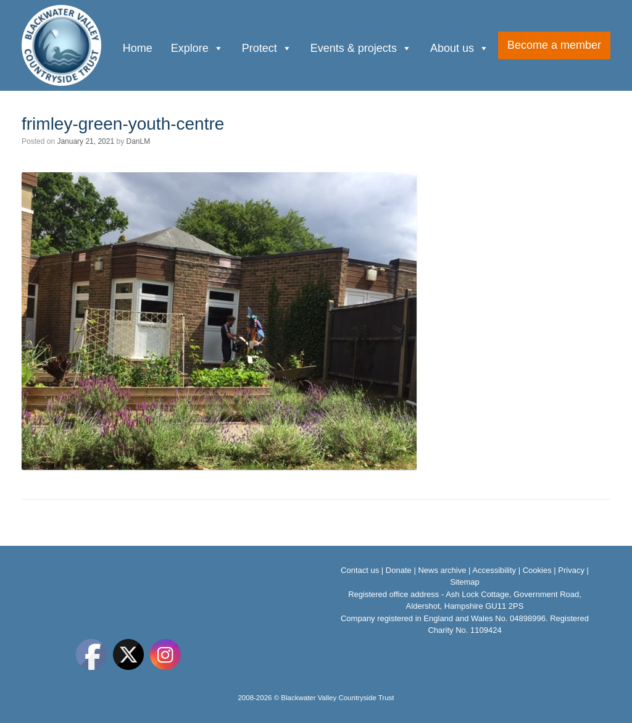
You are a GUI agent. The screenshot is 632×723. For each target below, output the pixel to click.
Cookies (537, 570)
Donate (399, 570)
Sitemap (465, 582)
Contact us (360, 570)
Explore (197, 47)
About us (459, 47)
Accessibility (494, 570)
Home (137, 48)
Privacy (571, 570)
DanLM (139, 141)
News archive (442, 570)
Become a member (554, 45)
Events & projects (361, 47)
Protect (267, 47)
